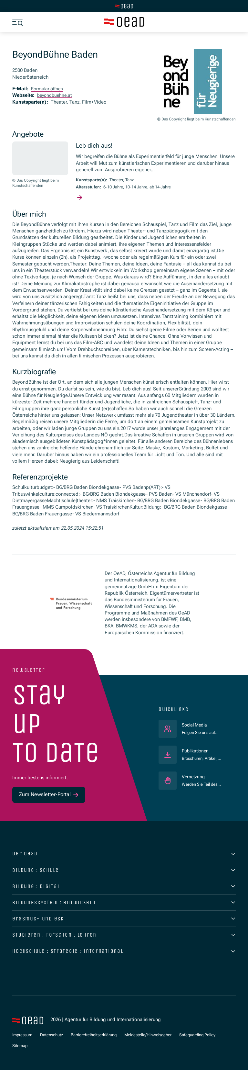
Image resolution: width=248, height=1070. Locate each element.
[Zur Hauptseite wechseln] (124, 6)
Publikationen (197, 751)
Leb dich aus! (95, 145)
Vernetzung (194, 777)
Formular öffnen (48, 89)
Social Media (203, 725)
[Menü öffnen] (17, 22)
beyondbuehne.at (56, 95)
